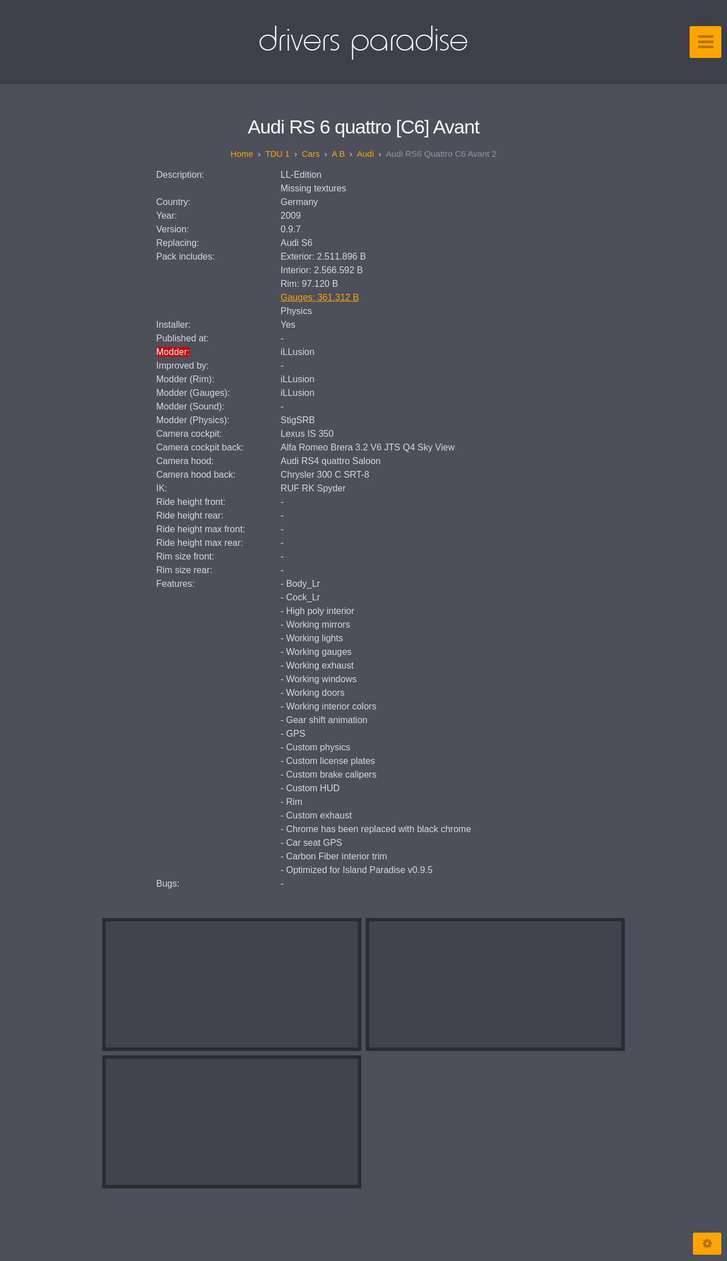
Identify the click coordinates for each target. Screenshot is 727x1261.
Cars (311, 153)
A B (338, 153)
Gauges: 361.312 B (320, 297)
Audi (365, 153)
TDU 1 (277, 153)
